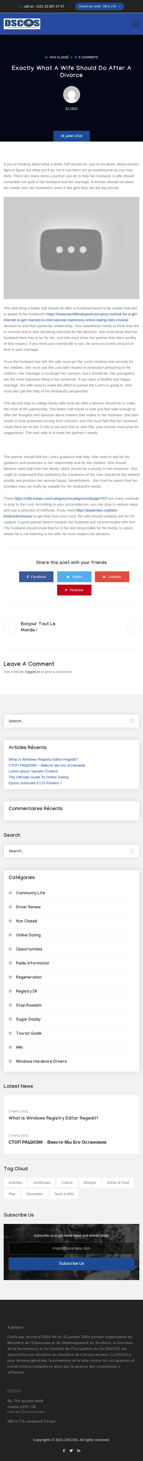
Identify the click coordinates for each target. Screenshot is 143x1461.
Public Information (32, 964)
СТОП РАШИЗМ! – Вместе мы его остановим (47, 765)
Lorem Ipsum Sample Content (33, 771)
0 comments (86, 58)
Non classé (59, 58)
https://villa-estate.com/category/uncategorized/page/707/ (60, 498)
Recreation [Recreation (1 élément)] (34, 1194)
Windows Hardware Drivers (41, 1062)
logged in (32, 672)
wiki (19, 1048)
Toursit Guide (28, 1034)
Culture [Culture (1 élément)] (67, 1183)
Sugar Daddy (28, 1020)
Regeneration (29, 978)
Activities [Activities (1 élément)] (15, 1183)
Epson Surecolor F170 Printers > (35, 783)
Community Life (30, 893)
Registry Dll (26, 992)
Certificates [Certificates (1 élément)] (41, 1183)
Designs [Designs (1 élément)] (90, 1183)
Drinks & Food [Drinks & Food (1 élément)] (118, 1183)
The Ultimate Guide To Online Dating (38, 777)
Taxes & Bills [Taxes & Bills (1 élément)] (63, 1194)
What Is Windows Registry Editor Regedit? (43, 759)
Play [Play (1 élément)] (12, 1194)
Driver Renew (28, 907)
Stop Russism (28, 1006)
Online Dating (28, 935)
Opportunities (29, 949)
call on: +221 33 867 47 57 (41, 6)
